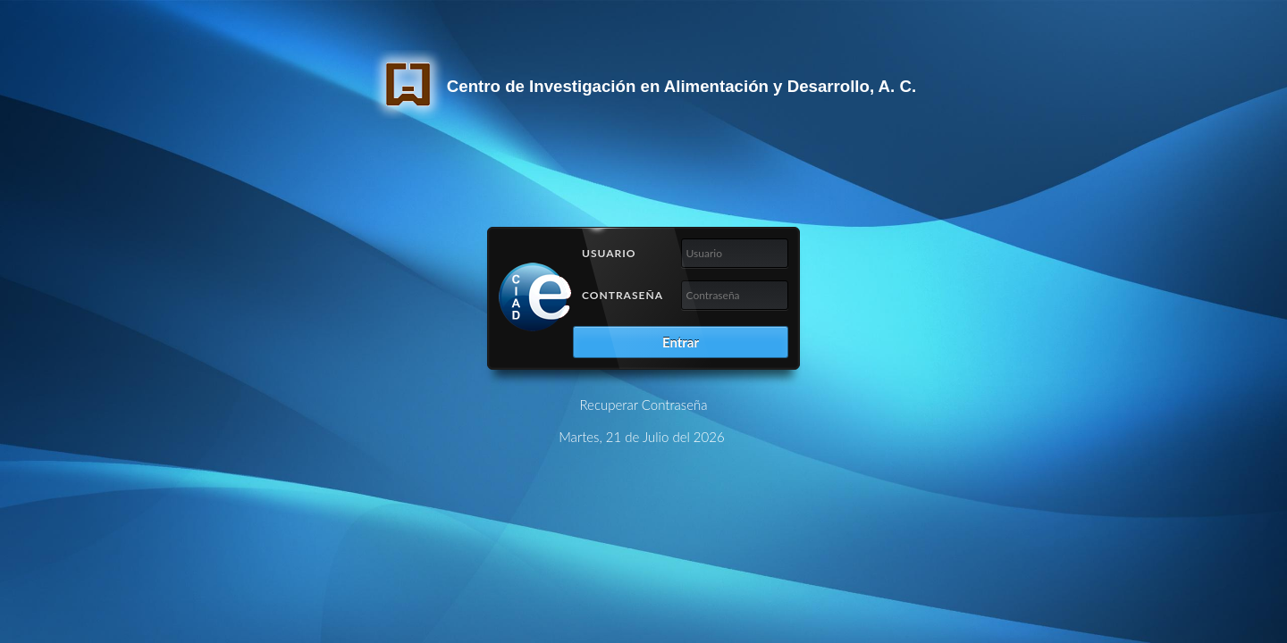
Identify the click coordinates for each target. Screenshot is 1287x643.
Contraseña (622, 295)
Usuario (609, 253)
